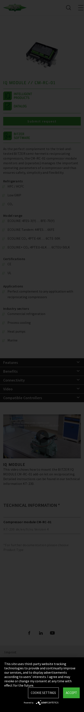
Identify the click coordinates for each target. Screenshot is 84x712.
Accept (71, 693)
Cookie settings (43, 693)
